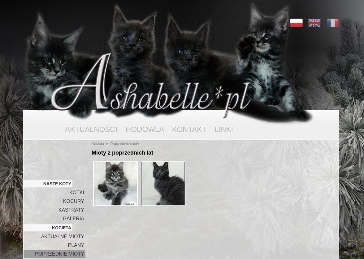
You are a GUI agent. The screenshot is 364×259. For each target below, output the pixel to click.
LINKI (223, 129)
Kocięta (98, 144)
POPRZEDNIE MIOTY (59, 254)
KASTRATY (71, 210)
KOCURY (73, 201)
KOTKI (76, 192)
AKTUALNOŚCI (91, 129)
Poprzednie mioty (124, 144)
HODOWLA (145, 129)
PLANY (76, 245)
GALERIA (73, 218)
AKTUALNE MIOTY (62, 236)
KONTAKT (189, 129)
